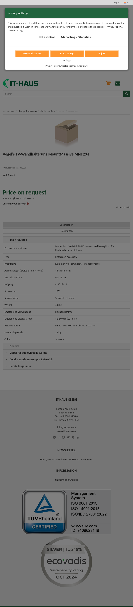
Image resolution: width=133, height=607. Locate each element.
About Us (83, 65)
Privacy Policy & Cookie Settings (61, 65)
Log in (116, 2)
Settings (66, 60)
